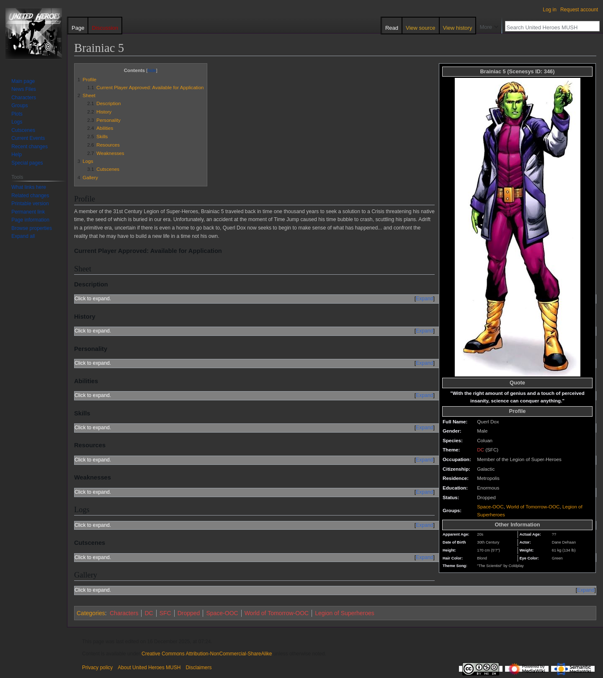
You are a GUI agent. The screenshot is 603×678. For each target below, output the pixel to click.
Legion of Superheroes (344, 613)
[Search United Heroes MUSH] (547, 27)
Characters (124, 613)
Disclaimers (198, 667)
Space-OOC (490, 506)
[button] (23, 236)
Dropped (189, 613)
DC (480, 449)
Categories (91, 613)
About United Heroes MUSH (149, 667)
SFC (165, 613)
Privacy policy (97, 667)
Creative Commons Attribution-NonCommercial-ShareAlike (207, 654)
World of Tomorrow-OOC (532, 506)
